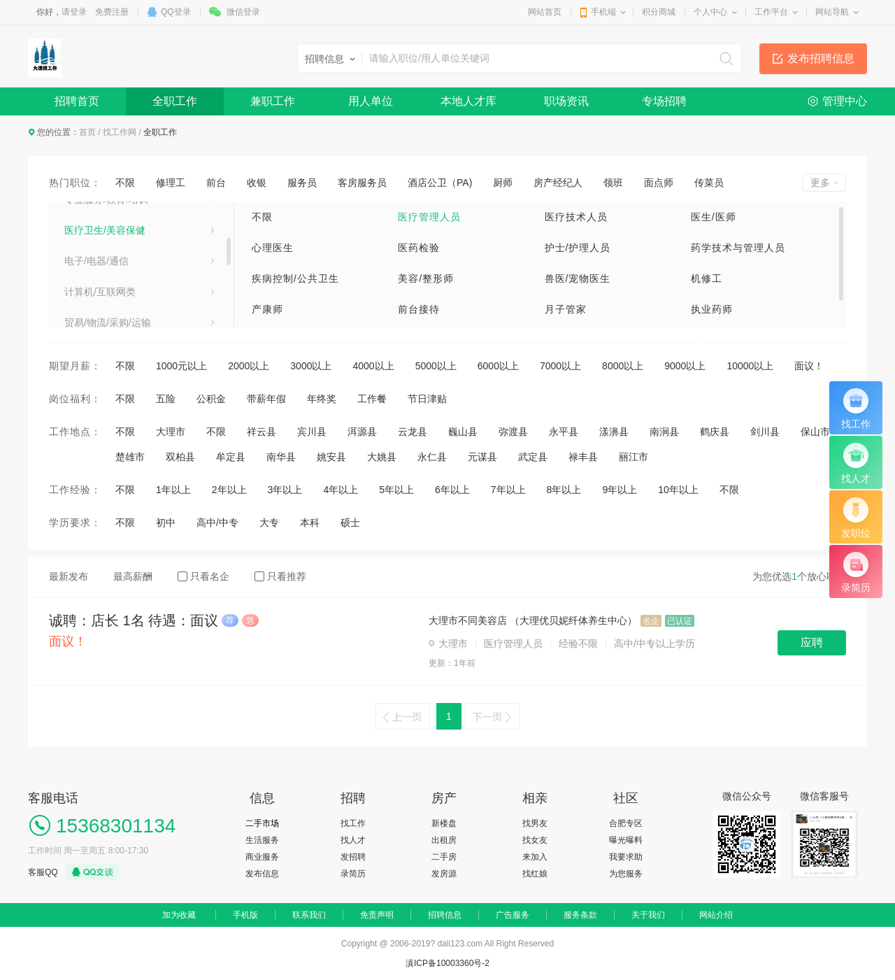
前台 (216, 182)
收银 (256, 182)
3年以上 (285, 489)
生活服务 (262, 840)
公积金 (211, 398)
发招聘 (353, 857)
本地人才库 (468, 101)
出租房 (444, 840)
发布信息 (262, 874)
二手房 (444, 857)
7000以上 (560, 365)
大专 (269, 522)
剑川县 (765, 431)
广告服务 (512, 915)
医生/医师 (713, 216)
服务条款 (580, 915)
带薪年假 (266, 398)
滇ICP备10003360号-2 (447, 963)
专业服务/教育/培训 (106, 323)
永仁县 (432, 456)
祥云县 (261, 431)
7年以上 (508, 489)
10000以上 (749, 365)
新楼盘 (444, 823)
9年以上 (619, 489)
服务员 (302, 182)
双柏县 (180, 456)
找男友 (534, 823)
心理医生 (273, 247)
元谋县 (482, 456)
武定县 (532, 456)
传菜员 (709, 182)
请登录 (74, 12)
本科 (310, 522)
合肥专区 (626, 823)
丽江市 (633, 456)
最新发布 (68, 576)
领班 (613, 182)
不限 (125, 182)
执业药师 (712, 309)
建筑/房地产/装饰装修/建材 (122, 262)
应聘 (812, 642)
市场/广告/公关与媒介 (111, 293)
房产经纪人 (558, 182)
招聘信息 (444, 915)
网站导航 (832, 12)
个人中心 (710, 12)
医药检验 (419, 247)
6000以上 (498, 365)
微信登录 (243, 12)
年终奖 (321, 398)
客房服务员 (362, 182)
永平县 (563, 431)
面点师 (658, 182)
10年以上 (678, 489)
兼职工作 (272, 101)
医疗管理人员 (429, 216)
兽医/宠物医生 (578, 278)
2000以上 (248, 365)
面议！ (809, 365)
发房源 (444, 874)
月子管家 (566, 309)
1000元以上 (181, 365)
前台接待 (419, 309)
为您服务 (626, 874)
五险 (166, 398)
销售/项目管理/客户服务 (116, 231)
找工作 (353, 823)
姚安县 (331, 456)
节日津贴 (427, 398)
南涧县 (664, 431)
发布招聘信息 (820, 58)
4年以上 (340, 489)
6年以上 (452, 489)
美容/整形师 (426, 278)
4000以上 (373, 365)
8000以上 (622, 365)
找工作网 (119, 132)
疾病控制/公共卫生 (295, 278)
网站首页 (544, 12)
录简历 (353, 874)
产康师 (267, 309)
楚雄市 (130, 456)
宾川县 (312, 431)
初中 (166, 522)
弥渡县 (513, 431)
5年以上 (396, 489)
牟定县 (230, 456)
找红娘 (534, 874)
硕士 (350, 522)
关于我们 (648, 915)
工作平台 (771, 12)
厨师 (503, 182)
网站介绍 (716, 915)
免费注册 (112, 12)
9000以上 (685, 365)
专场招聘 (664, 101)
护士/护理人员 (578, 247)
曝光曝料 (626, 840)
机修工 (706, 278)
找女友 (534, 840)
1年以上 (173, 489)
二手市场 (262, 823)
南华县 (281, 456)
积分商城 (658, 12)
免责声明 (377, 915)
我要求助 (626, 857)
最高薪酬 (132, 576)
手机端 (603, 12)
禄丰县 (583, 456)
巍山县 (463, 431)
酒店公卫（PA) (440, 182)
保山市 (815, 431)
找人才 (353, 840)
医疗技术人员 (576, 216)
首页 (87, 132)
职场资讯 (566, 101)
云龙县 (412, 431)
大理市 (170, 431)
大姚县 (381, 456)
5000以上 (436, 365)
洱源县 (362, 431)
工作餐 (372, 398)
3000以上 (310, 365)
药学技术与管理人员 (738, 247)
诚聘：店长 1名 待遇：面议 (133, 620)
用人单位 (370, 101)
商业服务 (262, 857)
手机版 (245, 915)
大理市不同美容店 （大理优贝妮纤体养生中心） (533, 620)
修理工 (170, 182)
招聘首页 (77, 101)
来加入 (534, 857)
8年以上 (564, 489)
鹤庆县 (714, 431)
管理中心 (844, 101)
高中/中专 (217, 522)
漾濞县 (614, 431)
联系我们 (309, 915)
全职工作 (174, 101)
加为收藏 (179, 915)
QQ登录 (176, 12)
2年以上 (229, 489)
